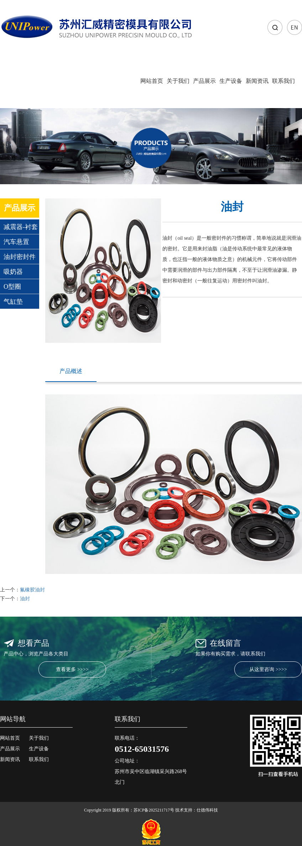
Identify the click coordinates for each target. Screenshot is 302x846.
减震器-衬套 (21, 226)
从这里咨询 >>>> (268, 669)
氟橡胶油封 (32, 589)
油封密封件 (20, 256)
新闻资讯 (257, 81)
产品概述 (70, 371)
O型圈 (12, 286)
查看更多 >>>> (72, 669)
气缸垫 (13, 301)
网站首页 (151, 81)
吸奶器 (13, 271)
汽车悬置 (16, 241)
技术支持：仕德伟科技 (196, 810)
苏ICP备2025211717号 (154, 810)
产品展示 (204, 81)
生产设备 (230, 81)
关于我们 (178, 81)
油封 (25, 598)
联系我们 (283, 81)
